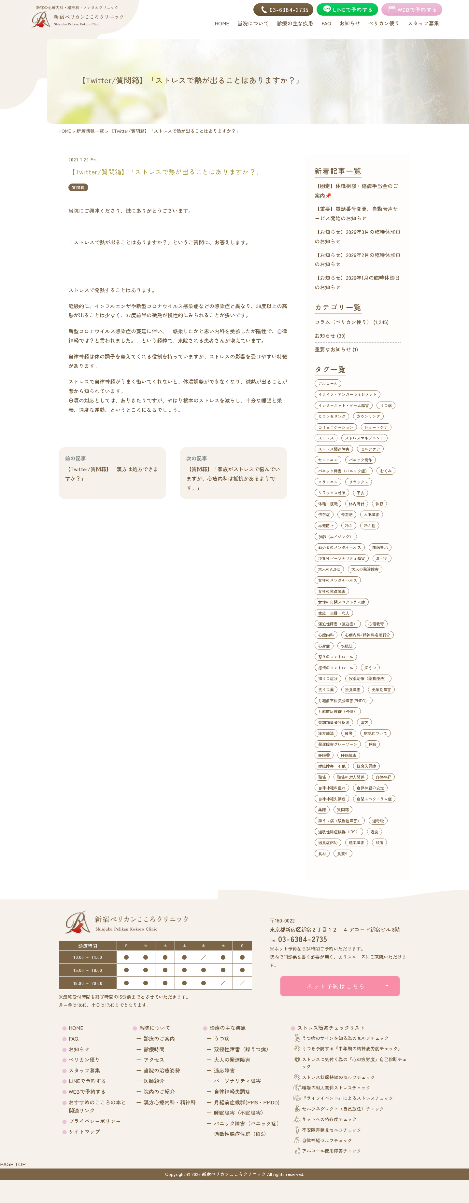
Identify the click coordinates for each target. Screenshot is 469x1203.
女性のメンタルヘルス (337, 580)
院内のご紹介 (159, 1091)
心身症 (324, 646)
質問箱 (78, 187)
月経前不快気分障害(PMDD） (343, 700)
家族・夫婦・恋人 (333, 613)
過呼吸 (378, 820)
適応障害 (356, 842)
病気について (375, 733)
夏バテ (382, 558)
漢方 (364, 722)
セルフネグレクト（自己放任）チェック (343, 1108)
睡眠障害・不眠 (332, 766)
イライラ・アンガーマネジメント (347, 394)
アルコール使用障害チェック (331, 1150)
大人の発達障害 (365, 569)
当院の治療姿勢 (162, 1070)
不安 (360, 492)
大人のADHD (329, 569)
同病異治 (380, 547)
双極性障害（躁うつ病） (242, 1049)
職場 (322, 777)
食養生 (343, 853)
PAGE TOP (13, 1164)
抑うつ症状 (328, 678)
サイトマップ (84, 1131)
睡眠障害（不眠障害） (240, 1112)
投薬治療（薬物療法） (368, 678)
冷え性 (370, 525)
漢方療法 (326, 733)
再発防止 (326, 525)
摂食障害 (353, 689)
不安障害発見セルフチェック (331, 1130)
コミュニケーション (335, 427)
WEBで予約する (87, 1091)
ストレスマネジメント (364, 438)
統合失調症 (366, 766)
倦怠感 (347, 514)
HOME (76, 1028)
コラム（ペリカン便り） (343, 322)
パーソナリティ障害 (237, 1081)
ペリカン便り (84, 1059)
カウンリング (368, 416)
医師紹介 (154, 1081)
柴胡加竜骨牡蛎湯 (333, 722)
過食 (374, 831)
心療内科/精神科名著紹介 (367, 634)
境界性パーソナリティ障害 (341, 558)
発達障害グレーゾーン (337, 744)
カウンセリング (332, 416)
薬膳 (322, 809)
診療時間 (154, 1049)
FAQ (73, 1038)
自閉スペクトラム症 (374, 798)
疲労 (349, 733)
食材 (322, 853)
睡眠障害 (349, 755)
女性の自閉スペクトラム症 (341, 602)
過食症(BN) (328, 842)
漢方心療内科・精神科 (170, 1102)
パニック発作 (360, 459)
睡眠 (372, 744)
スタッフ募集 (84, 1070)
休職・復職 (328, 503)
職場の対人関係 (350, 777)
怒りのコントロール (335, 656)
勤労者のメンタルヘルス (339, 547)
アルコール (328, 383)
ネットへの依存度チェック (329, 1119)
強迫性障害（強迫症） (337, 623)
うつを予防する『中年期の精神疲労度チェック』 (352, 1048)
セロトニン (328, 459)
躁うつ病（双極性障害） (339, 820)
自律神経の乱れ (332, 787)
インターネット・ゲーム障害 (343, 405)
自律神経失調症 (332, 798)
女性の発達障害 (332, 591)
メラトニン (328, 482)
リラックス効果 (332, 492)
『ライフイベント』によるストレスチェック (347, 1098)
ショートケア (376, 427)
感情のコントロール (335, 667)
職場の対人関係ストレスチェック (336, 1087)
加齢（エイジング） (335, 536)
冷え (349, 525)
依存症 (324, 514)
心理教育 (376, 623)
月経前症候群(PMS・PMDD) (246, 1102)
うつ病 (386, 405)
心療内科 (326, 634)
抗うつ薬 (326, 689)
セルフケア (370, 449)
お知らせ (325, 335)
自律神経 (383, 777)
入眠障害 (371, 514)
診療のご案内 (159, 1038)
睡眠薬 (324, 755)
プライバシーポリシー (95, 1121)
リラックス (358, 482)
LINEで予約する (87, 1081)
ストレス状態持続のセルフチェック (338, 1077)
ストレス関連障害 (333, 449)
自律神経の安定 (370, 787)
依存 (379, 503)
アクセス (154, 1059)
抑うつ (370, 667)
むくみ (386, 470)
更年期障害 (381, 689)
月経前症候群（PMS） (337, 711)
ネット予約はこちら (336, 986)
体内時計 (356, 503)
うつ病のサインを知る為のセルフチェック (345, 1038)
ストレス (326, 438)
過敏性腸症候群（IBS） (339, 831)
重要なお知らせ (333, 349)
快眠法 (347, 646)
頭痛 (379, 842)
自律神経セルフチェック (327, 1140)
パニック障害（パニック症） (343, 470)
